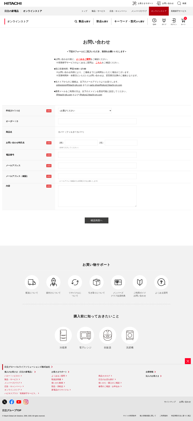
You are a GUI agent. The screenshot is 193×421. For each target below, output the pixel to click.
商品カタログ (104, 376)
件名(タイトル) (13, 110)
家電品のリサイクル (60, 390)
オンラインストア (12, 390)
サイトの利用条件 (129, 416)
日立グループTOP (11, 410)
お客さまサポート (59, 372)
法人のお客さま (152, 376)
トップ (84, 11)
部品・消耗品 (57, 386)
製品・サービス (11, 379)
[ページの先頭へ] (188, 361)
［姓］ (61, 142)
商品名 (9, 132)
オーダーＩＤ (12, 121)
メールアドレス (13, 165)
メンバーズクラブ (139, 11)
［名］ (101, 142)
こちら (99, 62)
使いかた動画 (57, 383)
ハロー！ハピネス (12, 376)
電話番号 (10, 155)
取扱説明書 (56, 379)
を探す (83, 21)
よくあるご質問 (83, 59)
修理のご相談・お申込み (109, 386)
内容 (8, 186)
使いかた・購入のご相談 (109, 383)
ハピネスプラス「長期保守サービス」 (20, 393)
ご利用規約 (164, 416)
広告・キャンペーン (13, 386)
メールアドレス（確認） (17, 176)
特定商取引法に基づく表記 (181, 416)
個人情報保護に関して (148, 416)
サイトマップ (170, 402)
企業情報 (149, 372)
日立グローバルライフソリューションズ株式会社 (27, 367)
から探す (129, 21)
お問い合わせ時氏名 (15, 142)
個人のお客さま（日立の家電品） (18, 372)
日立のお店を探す (106, 379)
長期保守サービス (178, 11)
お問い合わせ (185, 402)
